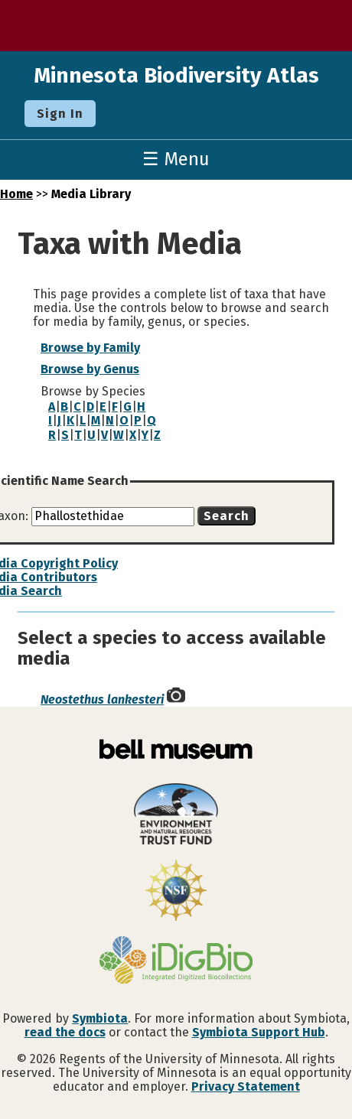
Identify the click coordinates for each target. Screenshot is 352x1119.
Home (16, 194)
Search (226, 516)
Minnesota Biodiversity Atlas (176, 75)
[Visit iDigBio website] (176, 961)
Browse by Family (90, 347)
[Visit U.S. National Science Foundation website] (176, 892)
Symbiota (100, 1018)
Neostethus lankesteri (102, 699)
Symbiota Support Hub (258, 1032)
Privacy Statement (245, 1086)
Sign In (60, 113)
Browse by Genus (90, 369)
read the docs (65, 1032)
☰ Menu (176, 159)
